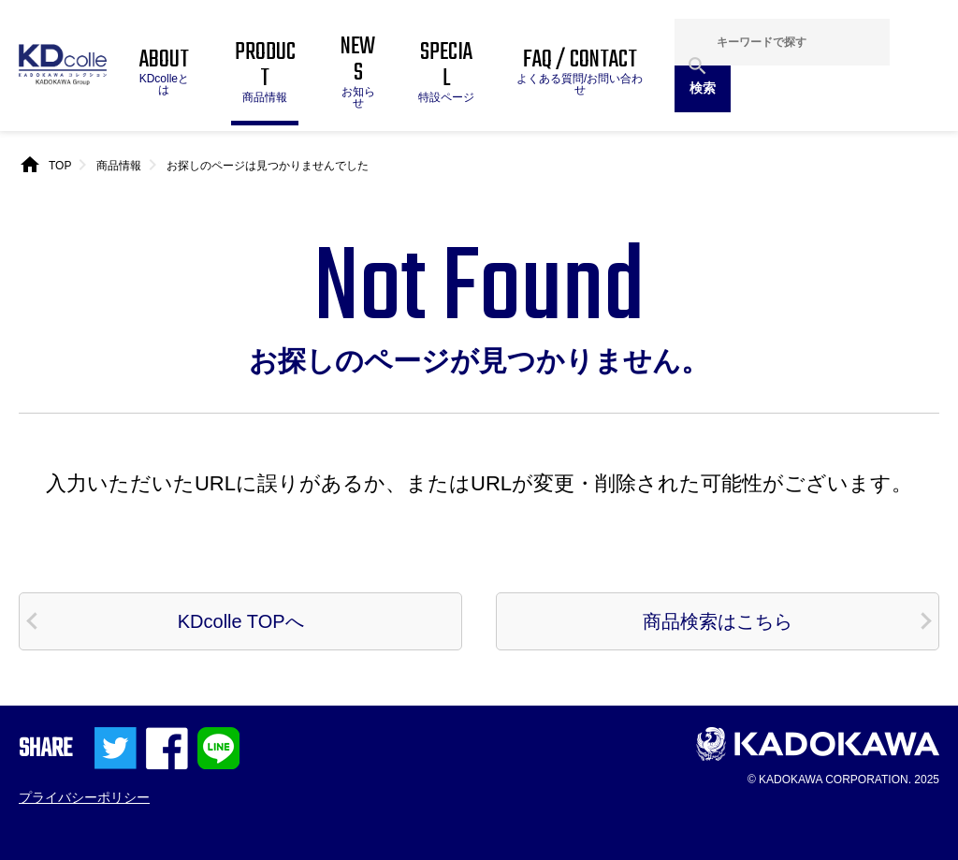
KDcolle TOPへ (241, 621)
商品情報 (118, 165)
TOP (60, 165)
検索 (702, 87)
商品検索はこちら (717, 621)
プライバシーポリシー (84, 797)
